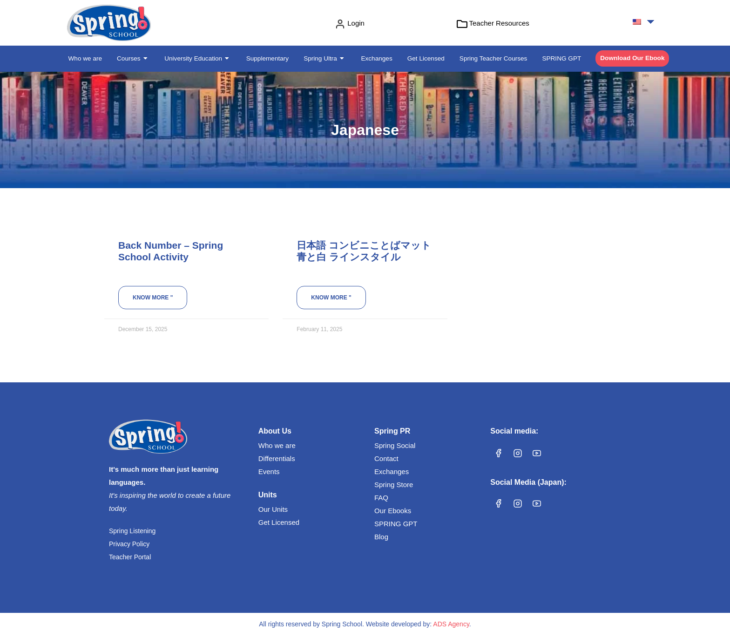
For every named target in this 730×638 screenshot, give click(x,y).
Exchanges (391, 471)
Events (269, 471)
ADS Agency (451, 624)
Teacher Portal (130, 557)
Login (356, 23)
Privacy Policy (129, 544)
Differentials (276, 458)
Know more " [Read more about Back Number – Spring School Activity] (153, 297)
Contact (386, 458)
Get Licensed (278, 522)
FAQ (381, 498)
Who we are (277, 445)
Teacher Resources (499, 23)
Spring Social (394, 445)
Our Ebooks (392, 511)
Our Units (273, 509)
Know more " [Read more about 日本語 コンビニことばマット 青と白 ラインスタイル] (331, 297)
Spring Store (393, 485)
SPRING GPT (396, 524)
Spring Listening (132, 531)
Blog (381, 537)
